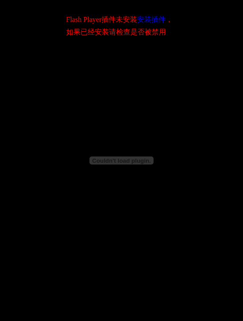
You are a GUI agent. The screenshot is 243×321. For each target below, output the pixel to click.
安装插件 (151, 19)
